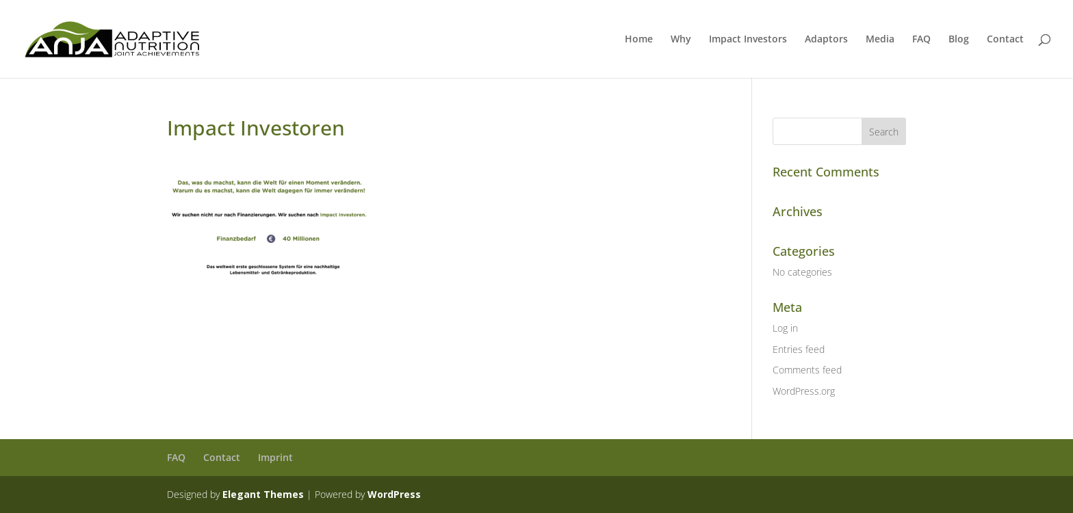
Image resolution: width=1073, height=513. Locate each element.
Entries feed (799, 349)
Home (639, 39)
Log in (785, 327)
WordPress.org (804, 390)
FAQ (921, 39)
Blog (958, 39)
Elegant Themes (263, 494)
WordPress (394, 494)
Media (880, 39)
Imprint (275, 457)
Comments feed (807, 369)
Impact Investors (748, 39)
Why (681, 39)
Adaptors (826, 39)
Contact (1005, 39)
